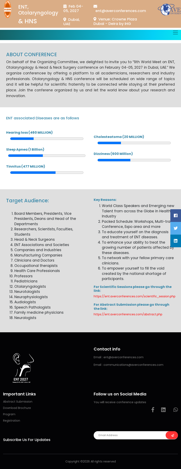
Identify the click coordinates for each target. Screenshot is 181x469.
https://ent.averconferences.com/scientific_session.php (134, 296)
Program (9, 414)
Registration (11, 421)
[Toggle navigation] (175, 32)
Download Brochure (17, 408)
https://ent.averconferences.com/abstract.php (128, 314)
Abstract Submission (17, 402)
